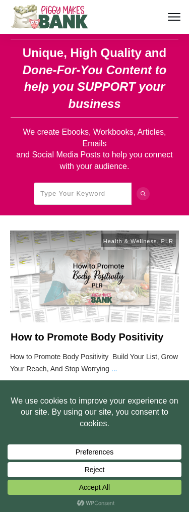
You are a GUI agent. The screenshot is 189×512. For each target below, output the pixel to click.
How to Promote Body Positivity (87, 337)
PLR (167, 241)
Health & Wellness (130, 241)
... (114, 369)
